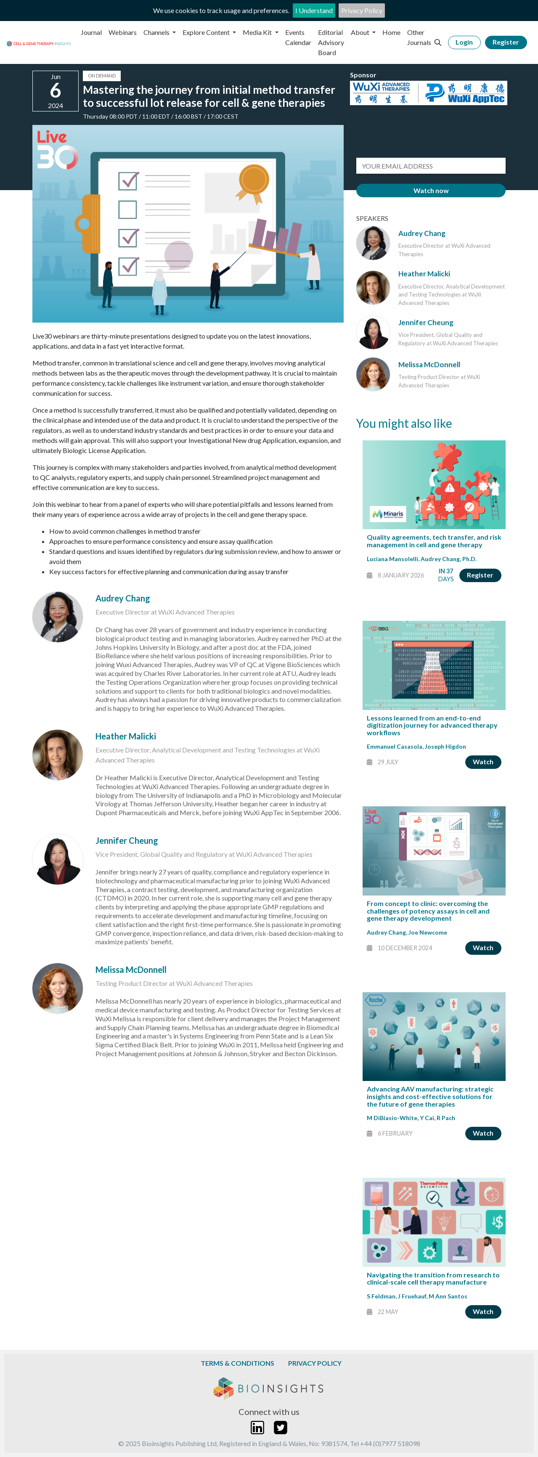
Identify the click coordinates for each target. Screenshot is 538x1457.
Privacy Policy (361, 10)
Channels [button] (157, 32)
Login (464, 42)
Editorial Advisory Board (331, 42)
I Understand (314, 10)
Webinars (123, 32)
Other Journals (419, 37)
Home (391, 32)
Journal (91, 32)
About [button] (361, 32)
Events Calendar (298, 37)
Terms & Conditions (237, 1363)
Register (506, 42)
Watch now (431, 190)
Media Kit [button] (258, 32)
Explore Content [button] (207, 32)
